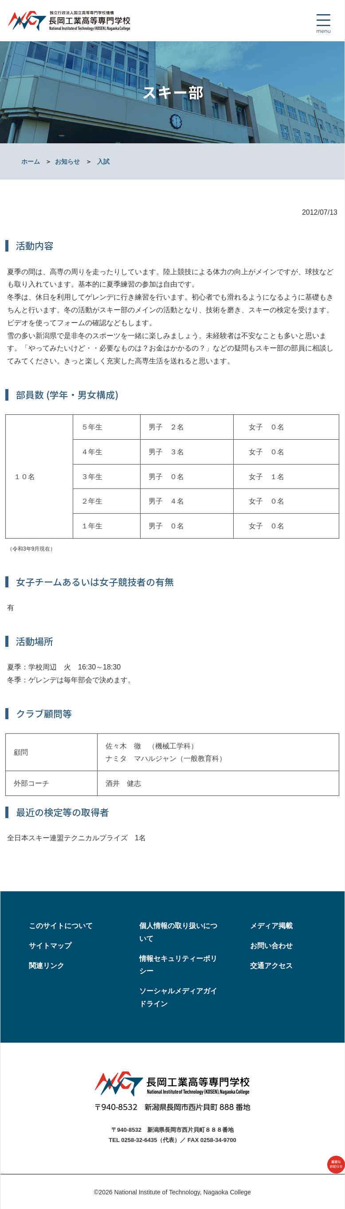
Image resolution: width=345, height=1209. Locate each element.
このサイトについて (61, 925)
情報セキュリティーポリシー (178, 965)
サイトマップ (50, 945)
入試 (103, 161)
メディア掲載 (271, 925)
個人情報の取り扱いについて (178, 932)
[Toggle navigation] (323, 23)
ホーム (30, 161)
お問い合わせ (271, 945)
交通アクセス (271, 965)
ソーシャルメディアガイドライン (178, 997)
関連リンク (46, 965)
